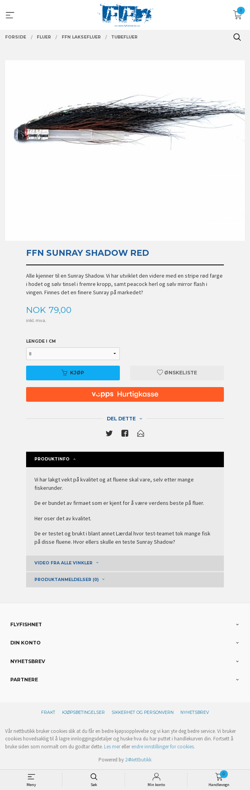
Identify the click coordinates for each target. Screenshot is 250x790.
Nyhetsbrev (194, 712)
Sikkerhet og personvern (143, 712)
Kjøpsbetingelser (83, 712)
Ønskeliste (177, 373)
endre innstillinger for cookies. (163, 746)
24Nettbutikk (138, 759)
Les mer (112, 746)
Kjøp (72, 373)
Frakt (48, 712)
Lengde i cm (41, 341)
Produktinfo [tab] (52, 459)
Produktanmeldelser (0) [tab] (66, 579)
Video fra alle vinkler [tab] (63, 563)
